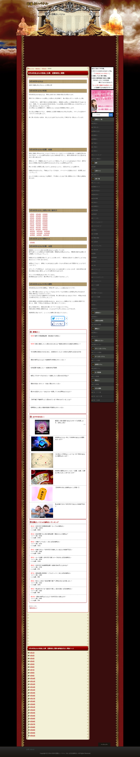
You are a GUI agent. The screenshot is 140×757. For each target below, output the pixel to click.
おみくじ (95, 336)
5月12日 (38, 222)
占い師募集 (96, 384)
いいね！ (60, 324)
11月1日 (32, 233)
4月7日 (32, 220)
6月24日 (45, 223)
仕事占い (95, 151)
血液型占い (96, 206)
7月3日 (32, 225)
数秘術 (95, 257)
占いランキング (97, 155)
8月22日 (45, 227)
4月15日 (38, 220)
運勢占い (95, 332)
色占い (95, 289)
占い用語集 (96, 376)
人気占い (95, 147)
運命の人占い (96, 131)
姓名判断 (95, 198)
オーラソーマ (96, 269)
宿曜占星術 (96, 238)
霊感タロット (96, 186)
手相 (94, 261)
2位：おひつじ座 (97, 396)
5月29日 (45, 222)
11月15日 (39, 233)
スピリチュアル (97, 245)
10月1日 (32, 231)
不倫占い (95, 143)
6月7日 (32, 223)
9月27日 (45, 229)
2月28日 (32, 242)
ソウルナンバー (97, 281)
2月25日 (45, 216)
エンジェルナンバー (98, 277)
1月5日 (32, 214)
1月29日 (45, 214)
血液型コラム (96, 368)
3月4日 (32, 218)
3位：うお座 (96, 400)
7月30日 (45, 225)
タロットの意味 (97, 352)
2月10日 (38, 216)
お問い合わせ (30, 749)
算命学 (95, 214)
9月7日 (32, 229)
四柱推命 (95, 210)
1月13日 (38, 214)
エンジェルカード (97, 222)
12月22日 (46, 235)
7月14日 (38, 225)
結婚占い (95, 135)
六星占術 (95, 249)
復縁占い (95, 139)
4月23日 (45, 220)
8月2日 (32, 227)
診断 (94, 166)
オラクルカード (97, 226)
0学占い (95, 230)
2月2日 (32, 216)
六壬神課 (95, 234)
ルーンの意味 (96, 360)
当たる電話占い (97, 159)
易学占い (95, 273)
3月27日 (45, 218)
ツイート (59, 318)
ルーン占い (96, 218)
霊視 (94, 253)
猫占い (95, 304)
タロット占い (96, 182)
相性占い (95, 123)
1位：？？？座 (97, 392)
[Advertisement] (70, 52)
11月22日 (47, 233)
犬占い (95, 301)
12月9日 (39, 235)
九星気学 (95, 242)
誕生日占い (33, 608)
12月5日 (32, 235)
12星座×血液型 (97, 324)
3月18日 (38, 218)
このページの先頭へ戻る (106, 744)
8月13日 (38, 227)
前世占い (95, 308)
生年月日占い (96, 190)
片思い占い (96, 127)
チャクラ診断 (96, 297)
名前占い (95, 202)
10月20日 (47, 231)
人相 (94, 265)
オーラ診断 (96, 285)
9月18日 (38, 229)
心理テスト (96, 175)
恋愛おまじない (97, 344)
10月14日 (39, 231)
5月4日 (32, 222)
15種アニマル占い (98, 293)
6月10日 (38, 223)
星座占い (95, 316)
